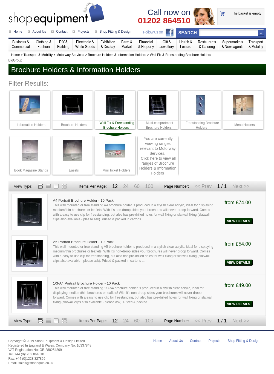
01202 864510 (164, 20)
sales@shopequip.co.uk (35, 363)
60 (137, 186)
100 (149, 186)
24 (126, 186)
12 (115, 186)
